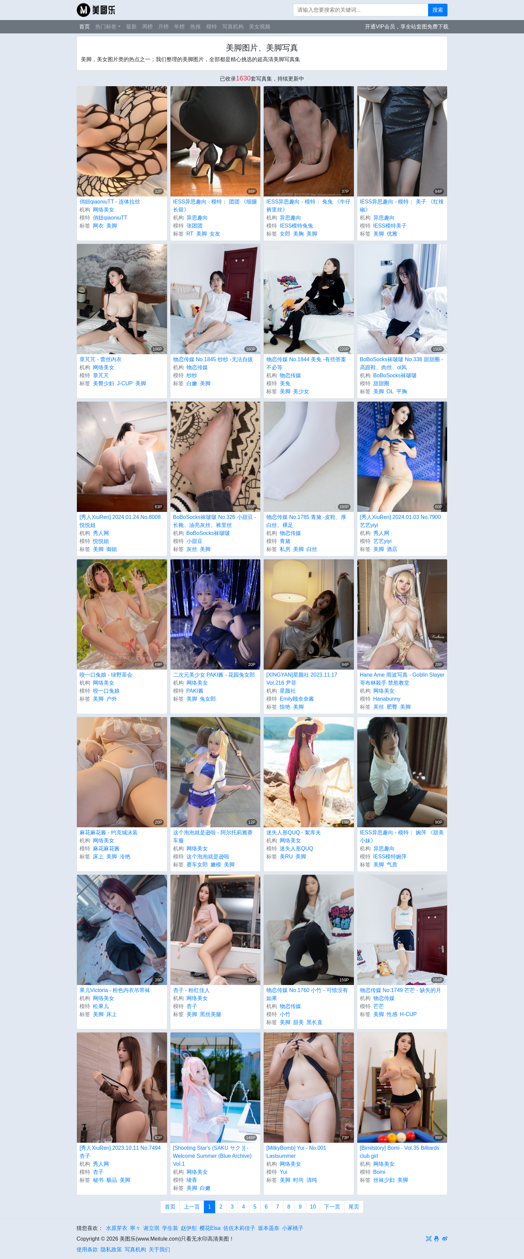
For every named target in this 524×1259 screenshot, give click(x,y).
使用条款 (87, 1249)
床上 (98, 856)
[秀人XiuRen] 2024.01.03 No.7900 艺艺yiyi (400, 521)
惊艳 (285, 707)
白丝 (311, 549)
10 (313, 1207)
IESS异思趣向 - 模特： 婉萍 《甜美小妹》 (402, 836)
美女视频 (259, 26)
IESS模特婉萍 (390, 856)
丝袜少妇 (384, 1180)
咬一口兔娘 (106, 691)
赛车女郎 (197, 864)
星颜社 (288, 691)
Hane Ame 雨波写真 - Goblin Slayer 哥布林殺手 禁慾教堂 (402, 679)
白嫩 (191, 383)
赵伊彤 (189, 1228)
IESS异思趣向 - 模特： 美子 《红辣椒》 (402, 206)
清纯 (311, 1180)
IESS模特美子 (390, 226)
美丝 (378, 707)
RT (189, 234)
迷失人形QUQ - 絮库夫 (293, 832)
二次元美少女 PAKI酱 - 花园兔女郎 (214, 675)
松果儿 (101, 1006)
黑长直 (314, 1022)
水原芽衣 (116, 1228)
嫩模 (216, 864)
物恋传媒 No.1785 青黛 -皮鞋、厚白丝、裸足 (306, 521)
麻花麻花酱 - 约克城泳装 (109, 832)
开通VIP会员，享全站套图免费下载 (406, 26)
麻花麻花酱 (106, 848)
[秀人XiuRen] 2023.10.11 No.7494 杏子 (120, 1152)
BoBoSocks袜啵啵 (395, 375)
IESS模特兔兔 (296, 226)
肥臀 (392, 707)
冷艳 (125, 856)
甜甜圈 (381, 383)
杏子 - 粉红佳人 (191, 990)
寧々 (135, 1228)
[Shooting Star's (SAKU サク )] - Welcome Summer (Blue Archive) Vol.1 (212, 1156)
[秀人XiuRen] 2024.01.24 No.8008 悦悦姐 (120, 521)
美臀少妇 (103, 383)
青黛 (285, 541)
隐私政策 (111, 1249)
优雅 (392, 234)
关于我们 (159, 1249)
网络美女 (103, 210)
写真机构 (233, 26)
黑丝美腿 (210, 1014)
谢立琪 (151, 1228)
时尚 (298, 1180)
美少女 (301, 391)
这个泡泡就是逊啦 (207, 856)
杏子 (191, 1006)
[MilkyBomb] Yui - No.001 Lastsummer (296, 1152)
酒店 (392, 549)
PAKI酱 (195, 691)
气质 (392, 864)
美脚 (111, 226)
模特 (211, 26)
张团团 (194, 226)
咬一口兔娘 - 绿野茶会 (106, 675)
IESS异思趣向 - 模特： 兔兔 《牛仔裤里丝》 (308, 206)
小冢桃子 (292, 1228)
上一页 (192, 1207)
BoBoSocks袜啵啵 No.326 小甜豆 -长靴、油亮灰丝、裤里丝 (214, 521)
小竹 (285, 1014)
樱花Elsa (210, 1228)
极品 (111, 1180)
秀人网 (101, 533)
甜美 (298, 1022)
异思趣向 (197, 218)
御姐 (111, 549)
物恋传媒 (197, 367)
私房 (285, 549)
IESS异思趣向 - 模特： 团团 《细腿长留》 (215, 206)
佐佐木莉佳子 (239, 1228)
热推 (195, 26)
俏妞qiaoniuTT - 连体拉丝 (110, 201)
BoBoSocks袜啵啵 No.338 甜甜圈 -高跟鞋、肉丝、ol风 (401, 363)
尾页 (354, 1207)
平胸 (401, 391)
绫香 (191, 1180)
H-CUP (408, 1014)
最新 (131, 26)
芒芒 (378, 1006)
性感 (392, 1014)
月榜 (163, 26)
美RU (286, 856)
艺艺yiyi (382, 541)
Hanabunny (387, 699)
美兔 (285, 383)
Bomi (379, 1172)
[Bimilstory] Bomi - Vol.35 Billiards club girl (399, 1152)
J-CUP (125, 383)
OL (390, 391)
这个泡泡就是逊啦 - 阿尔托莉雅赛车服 (213, 836)
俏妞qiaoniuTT (110, 218)
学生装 (170, 1228)
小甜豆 (194, 541)
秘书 (98, 1180)
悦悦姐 (101, 541)
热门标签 (106, 26)
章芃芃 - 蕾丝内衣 (101, 359)
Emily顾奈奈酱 (297, 699)
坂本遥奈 (268, 1228)
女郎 (285, 234)
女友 (215, 234)
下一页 (332, 1207)
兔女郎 (208, 699)
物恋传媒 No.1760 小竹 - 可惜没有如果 (307, 994)
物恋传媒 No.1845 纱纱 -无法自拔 (213, 359)
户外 (111, 699)
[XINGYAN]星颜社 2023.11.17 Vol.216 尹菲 (301, 679)
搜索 (437, 10)
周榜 (147, 26)
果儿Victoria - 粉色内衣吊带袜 (115, 990)
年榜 (179, 26)
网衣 (98, 226)
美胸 (298, 234)
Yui (283, 1172)
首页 (84, 26)
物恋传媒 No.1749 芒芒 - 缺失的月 (400, 990)
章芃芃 (101, 375)
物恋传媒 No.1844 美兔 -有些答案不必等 (306, 363)
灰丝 (191, 549)
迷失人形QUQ (296, 848)
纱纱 (191, 375)
